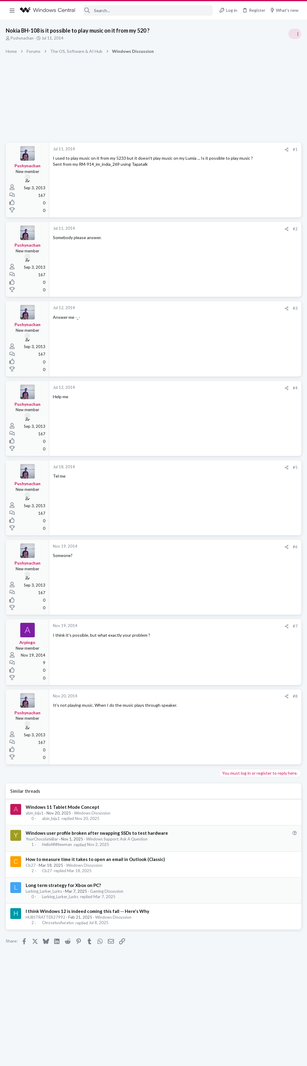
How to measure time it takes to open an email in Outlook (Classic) (95, 859)
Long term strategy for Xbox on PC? (63, 885)
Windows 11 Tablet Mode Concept (63, 807)
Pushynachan (22, 38)
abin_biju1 (35, 813)
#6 (198, 546)
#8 (198, 696)
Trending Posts (227, 326)
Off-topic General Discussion (246, 356)
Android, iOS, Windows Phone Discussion (257, 391)
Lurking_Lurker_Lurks (44, 891)
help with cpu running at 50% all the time (259, 403)
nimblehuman (288, 505)
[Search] (148, 10)
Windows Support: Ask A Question (117, 839)
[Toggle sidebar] (294, 34)
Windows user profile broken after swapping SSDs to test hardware (97, 833)
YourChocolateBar (42, 839)
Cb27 (31, 865)
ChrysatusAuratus (58, 922)
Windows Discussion (92, 813)
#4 (198, 388)
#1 (198, 149)
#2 (198, 228)
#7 (198, 626)
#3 (198, 308)
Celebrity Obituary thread (245, 339)
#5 (198, 467)
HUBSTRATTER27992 (46, 917)
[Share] (190, 149)
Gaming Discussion (107, 891)
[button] (12, 10)
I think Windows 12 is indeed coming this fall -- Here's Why (88, 911)
